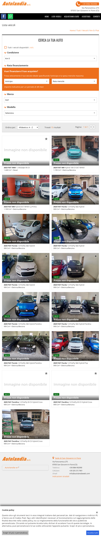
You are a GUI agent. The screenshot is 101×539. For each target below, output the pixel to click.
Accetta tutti (92, 532)
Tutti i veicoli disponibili (20, 47)
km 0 (92, 30)
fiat (97, 30)
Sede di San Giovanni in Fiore (68, 458)
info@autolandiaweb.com (79, 473)
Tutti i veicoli (82, 30)
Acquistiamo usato (71, 16)
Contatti (96, 16)
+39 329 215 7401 (75, 470)
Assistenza (86, 16)
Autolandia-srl (11, 468)
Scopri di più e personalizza (15, 532)
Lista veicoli (56, 16)
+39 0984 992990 (75, 467)
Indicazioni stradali (60, 476)
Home (47, 16)
